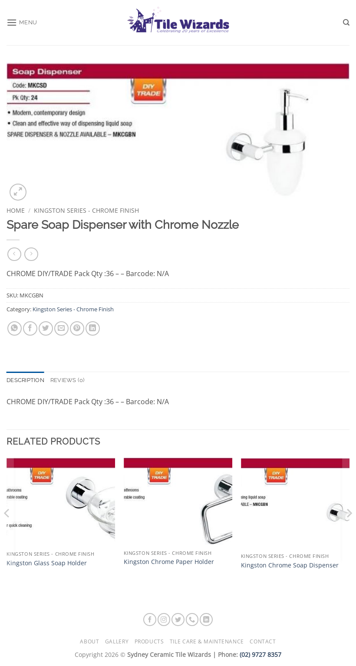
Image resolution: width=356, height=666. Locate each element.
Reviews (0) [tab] (67, 380)
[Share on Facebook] (30, 328)
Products (149, 641)
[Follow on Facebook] (149, 619)
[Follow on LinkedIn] (206, 619)
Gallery (117, 641)
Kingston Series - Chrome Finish (86, 210)
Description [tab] (25, 380)
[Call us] (192, 619)
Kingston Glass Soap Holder (47, 563)
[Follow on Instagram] (164, 619)
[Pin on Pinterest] (77, 328)
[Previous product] (31, 254)
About (89, 641)
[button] (22, 22)
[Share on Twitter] (46, 328)
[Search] (346, 22)
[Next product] (14, 254)
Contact (263, 641)
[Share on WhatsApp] (14, 328)
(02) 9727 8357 (260, 654)
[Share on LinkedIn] (93, 328)
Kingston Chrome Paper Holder (169, 562)
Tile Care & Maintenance (207, 641)
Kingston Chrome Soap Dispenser (290, 565)
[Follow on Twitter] (178, 619)
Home (16, 210)
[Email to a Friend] (61, 328)
